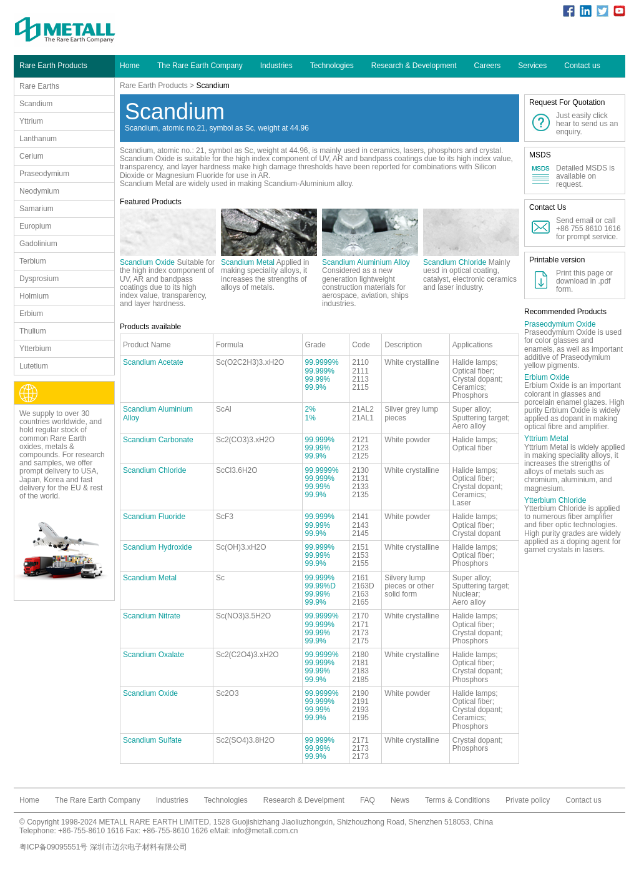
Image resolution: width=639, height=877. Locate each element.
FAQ (367, 800)
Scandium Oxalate (153, 654)
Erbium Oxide (547, 377)
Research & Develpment (303, 800)
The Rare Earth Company (200, 65)
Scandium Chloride (454, 262)
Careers (487, 65)
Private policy (527, 800)
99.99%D (320, 586)
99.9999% (322, 362)
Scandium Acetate (153, 362)
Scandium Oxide (147, 262)
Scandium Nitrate (151, 616)
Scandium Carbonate (158, 439)
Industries (276, 65)
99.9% (315, 387)
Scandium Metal (248, 262)
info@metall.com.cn (265, 830)
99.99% (318, 379)
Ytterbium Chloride (555, 500)
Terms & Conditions (457, 800)
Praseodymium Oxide (560, 324)
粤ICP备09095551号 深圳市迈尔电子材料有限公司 (103, 847)
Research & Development (414, 65)
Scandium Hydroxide (157, 547)
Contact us (582, 65)
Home (130, 65)
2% (310, 409)
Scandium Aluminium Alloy (366, 262)
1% (310, 418)
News (400, 800)
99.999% (319, 371)
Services (532, 65)
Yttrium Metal (546, 438)
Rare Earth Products (154, 85)
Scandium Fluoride (154, 516)
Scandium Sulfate (152, 740)
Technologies (332, 65)
